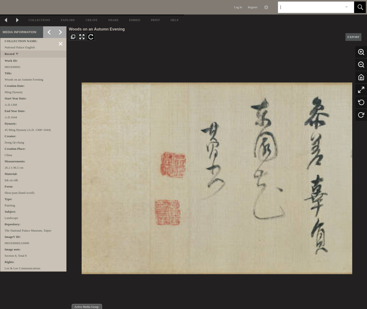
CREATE (91, 20)
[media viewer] (217, 177)
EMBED (134, 20)
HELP (175, 20)
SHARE (113, 20)
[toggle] (17, 54)
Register (253, 7)
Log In (238, 7)
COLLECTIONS (39, 20)
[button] (360, 7)
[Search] (310, 7)
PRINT (155, 20)
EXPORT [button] (353, 37)
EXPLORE (68, 20)
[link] (346, 7)
